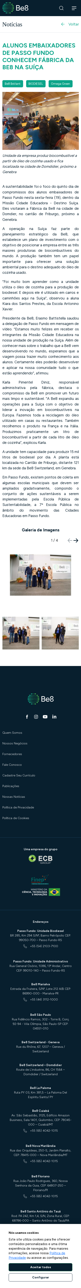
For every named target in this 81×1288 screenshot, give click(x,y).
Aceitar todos (40, 1267)
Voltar (69, 24)
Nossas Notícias (13, 797)
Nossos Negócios (14, 743)
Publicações (10, 786)
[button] (76, 540)
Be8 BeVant (13, 84)
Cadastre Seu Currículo (18, 775)
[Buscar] (61, 8)
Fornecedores (12, 754)
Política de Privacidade (18, 807)
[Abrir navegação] (74, 8)
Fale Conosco (12, 765)
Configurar (40, 1277)
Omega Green (60, 84)
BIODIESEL (36, 84)
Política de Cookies (15, 818)
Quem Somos (12, 733)
